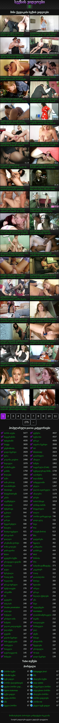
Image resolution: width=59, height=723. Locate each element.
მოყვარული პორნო (42, 687)
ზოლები (7, 475)
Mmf (35, 554)
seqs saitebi (38, 683)
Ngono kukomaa (11, 690)
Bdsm (6, 554)
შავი (35, 524)
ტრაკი (36, 441)
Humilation (37, 611)
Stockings (8, 490)
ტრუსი (36, 497)
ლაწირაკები (9, 467)
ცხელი (36, 486)
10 (49, 416)
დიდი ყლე (38, 520)
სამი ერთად (9, 482)
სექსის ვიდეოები (29, 2)
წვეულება (37, 645)
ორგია (36, 588)
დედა (6, 569)
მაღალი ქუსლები (41, 596)
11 (55, 416)
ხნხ (34, 675)
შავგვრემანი (9, 437)
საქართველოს (10, 653)
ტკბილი (7, 513)
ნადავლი (8, 463)
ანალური (37, 494)
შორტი (36, 581)
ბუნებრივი (8, 509)
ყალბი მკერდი (10, 638)
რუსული (7, 615)
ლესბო (7, 516)
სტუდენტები (38, 607)
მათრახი (8, 566)
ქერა (6, 456)
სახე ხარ (8, 604)
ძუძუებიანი (8, 441)
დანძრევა (37, 551)
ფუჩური (36, 433)
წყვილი (36, 543)
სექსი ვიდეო (9, 694)
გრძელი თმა (9, 619)
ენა (34, 600)
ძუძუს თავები (9, 588)
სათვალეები (38, 622)
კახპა (6, 497)
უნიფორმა (37, 641)
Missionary (37, 452)
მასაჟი (36, 638)
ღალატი (7, 611)
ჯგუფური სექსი (10, 558)
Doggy (6, 444)
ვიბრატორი (9, 551)
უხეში (35, 634)
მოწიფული (38, 626)
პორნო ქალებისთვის (13, 683)
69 (5, 596)
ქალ (35, 630)
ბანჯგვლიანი (39, 482)
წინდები (7, 657)
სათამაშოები (9, 486)
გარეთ (7, 520)
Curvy (35, 573)
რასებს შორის (39, 532)
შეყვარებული (10, 524)
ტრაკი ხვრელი (10, 585)
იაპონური (37, 475)
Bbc (35, 535)
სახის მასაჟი (38, 501)
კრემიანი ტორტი (11, 543)
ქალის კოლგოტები (12, 626)
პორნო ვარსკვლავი (42, 516)
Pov (35, 528)
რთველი (8, 649)
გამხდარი (37, 547)
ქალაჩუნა (8, 630)
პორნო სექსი (9, 671)
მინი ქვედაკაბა (10, 641)
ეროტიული (38, 649)
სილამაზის (38, 479)
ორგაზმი (8, 592)
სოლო (36, 513)
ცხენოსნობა (9, 448)
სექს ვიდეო (9, 679)
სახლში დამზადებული (43, 566)
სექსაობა (37, 437)
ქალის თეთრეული (41, 490)
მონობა (36, 558)
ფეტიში (7, 634)
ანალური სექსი (40, 679)
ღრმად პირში (39, 505)
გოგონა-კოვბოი (11, 460)
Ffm (35, 562)
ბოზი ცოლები (10, 547)
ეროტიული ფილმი (12, 562)
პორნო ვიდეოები (41, 698)
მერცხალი (8, 573)
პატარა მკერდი (40, 444)
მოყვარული (38, 509)
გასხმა (7, 471)
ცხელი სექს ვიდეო (41, 706)
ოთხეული (8, 645)
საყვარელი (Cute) (41, 467)
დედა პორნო (10, 698)
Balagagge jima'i (40, 671)
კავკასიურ (37, 569)
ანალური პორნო (40, 694)
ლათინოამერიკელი (42, 615)
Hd (34, 448)
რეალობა (8, 581)
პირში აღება (9, 433)
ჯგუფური (8, 600)
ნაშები (36, 463)
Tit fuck (36, 653)
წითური (7, 528)
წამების (7, 622)
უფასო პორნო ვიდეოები (13, 687)
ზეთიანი (36, 585)
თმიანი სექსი (9, 675)
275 (26, 422)
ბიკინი (36, 619)
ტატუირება (38, 539)
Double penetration (12, 607)
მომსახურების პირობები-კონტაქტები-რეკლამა (29, 716)
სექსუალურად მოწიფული (43, 471)
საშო (6, 479)
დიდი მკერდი (10, 452)
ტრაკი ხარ (9, 535)
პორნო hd (37, 702)
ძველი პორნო (10, 706)
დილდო (7, 539)
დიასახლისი (38, 577)
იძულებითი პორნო (41, 690)
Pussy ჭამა (8, 577)
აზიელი (36, 460)
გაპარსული (38, 456)
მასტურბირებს (10, 494)
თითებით (8, 505)
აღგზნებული (9, 501)
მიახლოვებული (11, 532)
